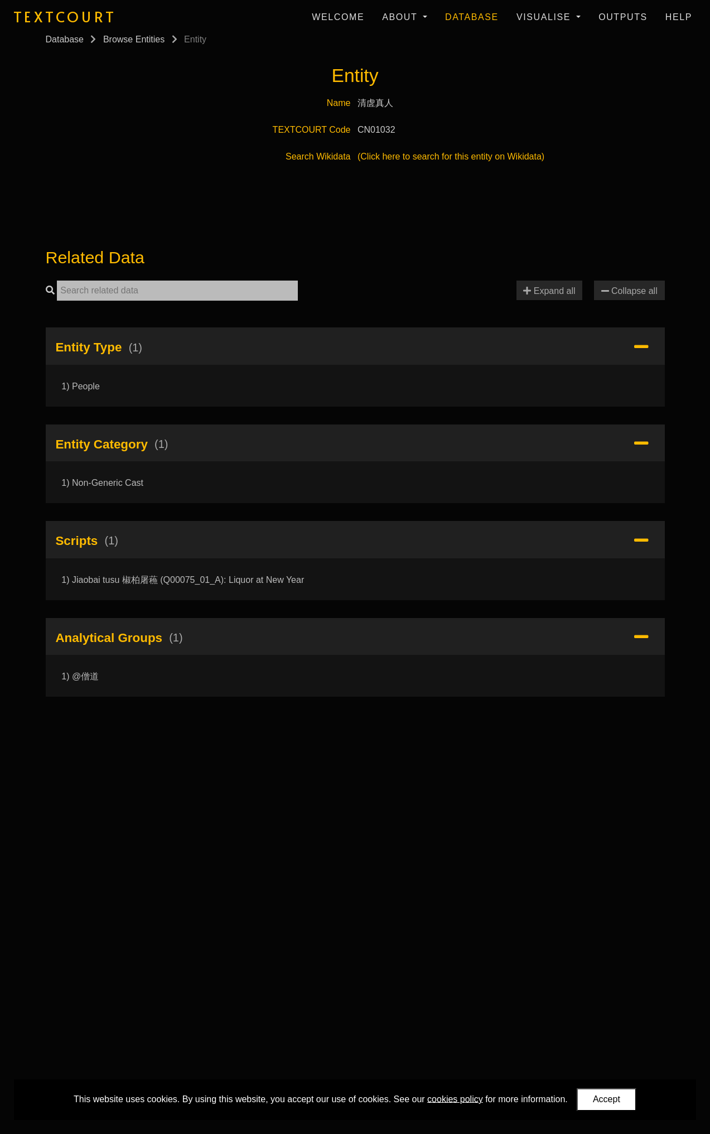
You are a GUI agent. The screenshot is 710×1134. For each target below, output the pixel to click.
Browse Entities (134, 39)
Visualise (545, 17)
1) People (80, 386)
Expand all (549, 291)
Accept (606, 1099)
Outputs (623, 17)
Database (472, 17)
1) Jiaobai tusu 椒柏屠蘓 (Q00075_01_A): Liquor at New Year (182, 580)
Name (339, 103)
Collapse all (629, 291)
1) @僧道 (80, 676)
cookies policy (455, 1098)
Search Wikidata (318, 156)
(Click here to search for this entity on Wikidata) (451, 156)
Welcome (338, 17)
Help (678, 17)
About (401, 17)
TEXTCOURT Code (312, 129)
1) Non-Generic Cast (102, 483)
